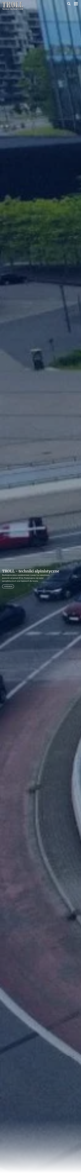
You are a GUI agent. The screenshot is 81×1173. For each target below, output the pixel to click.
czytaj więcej (8, 586)
